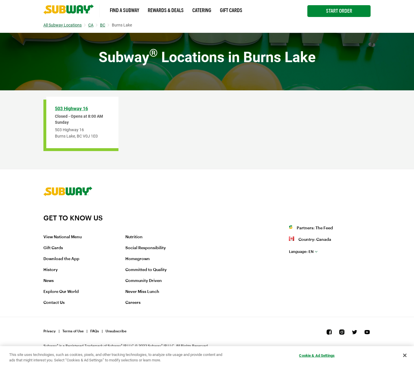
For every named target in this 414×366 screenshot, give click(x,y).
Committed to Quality (146, 270)
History (50, 270)
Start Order (339, 11)
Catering (201, 10)
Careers (133, 303)
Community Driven (143, 281)
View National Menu (62, 237)
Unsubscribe (116, 331)
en (301, 251)
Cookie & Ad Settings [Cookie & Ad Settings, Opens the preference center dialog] (317, 355)
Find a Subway (124, 10)
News (48, 281)
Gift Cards (231, 10)
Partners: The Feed (315, 228)
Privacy (49, 331)
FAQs (94, 331)
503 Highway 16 (71, 108)
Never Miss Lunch (142, 292)
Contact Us (54, 303)
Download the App (61, 259)
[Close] (404, 355)
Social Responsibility (145, 248)
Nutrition (134, 237)
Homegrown (137, 259)
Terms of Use (73, 331)
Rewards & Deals (166, 10)
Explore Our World (61, 292)
